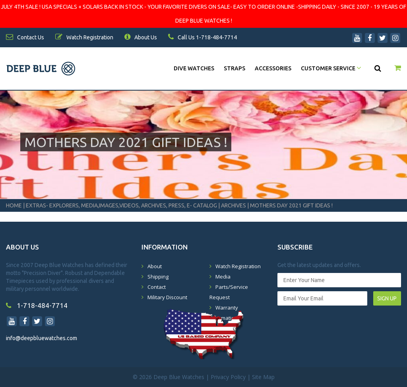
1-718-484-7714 (37, 305)
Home (14, 205)
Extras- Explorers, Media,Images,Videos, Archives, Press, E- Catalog (122, 205)
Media (223, 276)
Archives (233, 205)
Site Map (263, 377)
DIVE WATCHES (194, 68)
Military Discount (167, 297)
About (154, 266)
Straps (234, 68)
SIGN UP (387, 298)
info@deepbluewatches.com (41, 338)
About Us (140, 37)
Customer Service (331, 68)
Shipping (158, 276)
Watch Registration (238, 266)
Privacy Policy (228, 377)
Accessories (273, 68)
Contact (156, 286)
